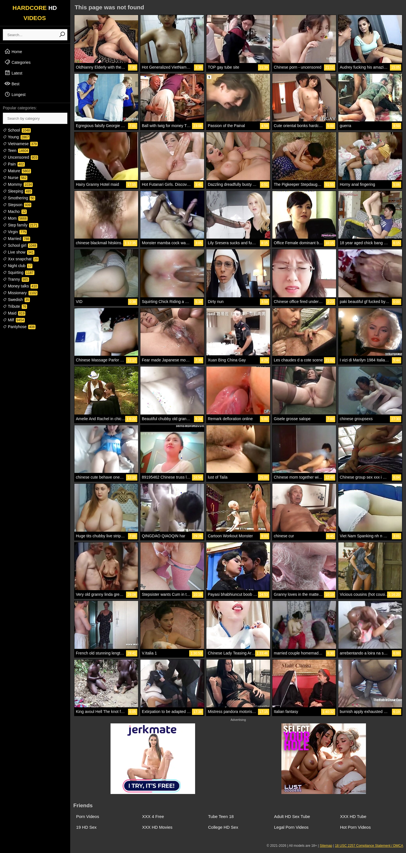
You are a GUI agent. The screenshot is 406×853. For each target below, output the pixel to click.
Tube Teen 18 (221, 816)
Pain (14, 164)
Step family (20, 225)
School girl (20, 245)
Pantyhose (19, 326)
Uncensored (20, 157)
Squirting (18, 272)
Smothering (19, 198)
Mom (15, 218)
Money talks (20, 286)
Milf (14, 320)
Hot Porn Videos (355, 827)
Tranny (16, 279)
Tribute (15, 306)
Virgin (15, 232)
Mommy (18, 184)
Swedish (16, 299)
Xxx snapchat (21, 259)
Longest (15, 94)
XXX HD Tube (353, 816)
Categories (17, 62)
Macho (15, 211)
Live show (18, 252)
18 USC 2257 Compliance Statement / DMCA (369, 846)
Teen (16, 150)
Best (11, 83)
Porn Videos (87, 816)
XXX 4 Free (153, 816)
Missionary (20, 293)
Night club (17, 265)
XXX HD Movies (157, 827)
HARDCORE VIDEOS (34, 13)
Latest (13, 73)
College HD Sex (223, 827)
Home (13, 51)
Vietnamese (20, 143)
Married (16, 238)
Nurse (15, 177)
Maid (14, 313)
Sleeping (17, 191)
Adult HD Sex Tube (292, 816)
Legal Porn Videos (291, 827)
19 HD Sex (86, 827)
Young (16, 137)
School (17, 130)
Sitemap (326, 846)
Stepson (17, 204)
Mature (17, 171)
